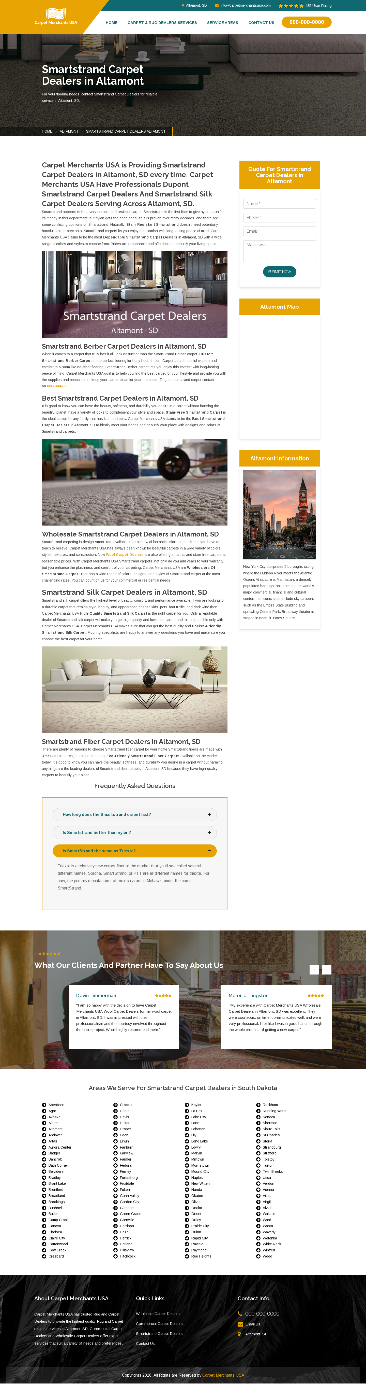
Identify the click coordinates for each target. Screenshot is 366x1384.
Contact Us (145, 1344)
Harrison (127, 1226)
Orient (196, 1214)
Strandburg (272, 1148)
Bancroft (55, 1160)
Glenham (127, 1208)
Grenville (127, 1220)
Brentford (56, 1190)
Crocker (126, 1105)
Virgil (267, 1202)
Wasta (268, 1226)
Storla (267, 1142)
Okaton (197, 1196)
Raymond (199, 1251)
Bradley (55, 1178)
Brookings (57, 1202)
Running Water (275, 1111)
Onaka (196, 1208)
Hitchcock (127, 1257)
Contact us (261, 22)
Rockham (270, 1105)
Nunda (196, 1190)
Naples (197, 1178)
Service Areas (222, 22)
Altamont (69, 131)
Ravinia (197, 1244)
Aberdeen (56, 1105)
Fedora (125, 1166)
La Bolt (196, 1111)
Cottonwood (58, 1244)
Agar (52, 1111)
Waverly (269, 1233)
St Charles (271, 1136)
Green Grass (130, 1214)
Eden (124, 1136)
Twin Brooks (273, 1172)
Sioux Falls (271, 1129)
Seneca (269, 1117)
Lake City (198, 1117)
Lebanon (198, 1129)
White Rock (272, 1244)
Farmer (125, 1160)
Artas (53, 1142)
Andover (55, 1136)
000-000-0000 (306, 22)
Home (111, 22)
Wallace (269, 1214)
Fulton (125, 1190)
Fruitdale (127, 1184)
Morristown (200, 1166)
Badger (54, 1154)
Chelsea (55, 1233)
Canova (55, 1226)
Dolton (125, 1123)
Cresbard (56, 1257)
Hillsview (127, 1251)
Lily (193, 1136)
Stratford (270, 1154)
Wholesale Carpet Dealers (158, 1314)
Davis (124, 1117)
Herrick (125, 1238)
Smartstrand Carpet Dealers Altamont (126, 131)
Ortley (196, 1220)
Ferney (125, 1172)
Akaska (54, 1117)
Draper (125, 1129)
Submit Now (279, 272)
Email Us (252, 1324)
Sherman (270, 1123)
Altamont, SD (194, 5)
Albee (53, 1123)
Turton (268, 1166)
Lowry (196, 1148)
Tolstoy (268, 1160)
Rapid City (199, 1238)
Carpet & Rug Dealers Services (162, 22)
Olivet (196, 1202)
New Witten (200, 1184)
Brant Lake (57, 1184)
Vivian (267, 1208)
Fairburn (126, 1148)
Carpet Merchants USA (223, 1376)
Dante (125, 1111)
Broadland (57, 1196)
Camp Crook (59, 1220)
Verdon (268, 1184)
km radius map (279, 376)
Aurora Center (60, 1148)
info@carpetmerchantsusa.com (243, 5)
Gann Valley (129, 1196)
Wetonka (270, 1238)
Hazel (124, 1233)
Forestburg (129, 1178)
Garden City (129, 1202)
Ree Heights (201, 1257)
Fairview (126, 1154)
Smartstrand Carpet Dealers (159, 1334)
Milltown (197, 1160)
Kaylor (196, 1105)
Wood (267, 1257)
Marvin (196, 1154)
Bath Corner (58, 1166)
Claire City (57, 1238)
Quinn (196, 1233)
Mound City (200, 1172)
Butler (53, 1214)
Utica (267, 1178)
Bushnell (56, 1208)
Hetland (126, 1244)
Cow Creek (57, 1251)
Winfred (269, 1251)
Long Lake (199, 1142)
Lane (195, 1123)
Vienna (268, 1190)
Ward (267, 1220)
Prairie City (200, 1226)
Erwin (124, 1142)
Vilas (267, 1196)
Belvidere (56, 1172)
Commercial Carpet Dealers (159, 1324)
